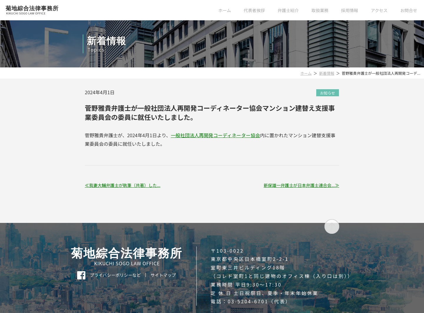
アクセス (379, 10)
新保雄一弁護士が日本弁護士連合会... (299, 185)
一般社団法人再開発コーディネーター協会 (215, 135)
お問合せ (408, 10)
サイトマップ (163, 275)
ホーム (224, 10)
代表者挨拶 (254, 10)
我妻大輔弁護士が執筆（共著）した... (124, 185)
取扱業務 (320, 10)
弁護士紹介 (288, 10)
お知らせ (327, 92)
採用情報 (349, 10)
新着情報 (326, 73)
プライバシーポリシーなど (115, 275)
